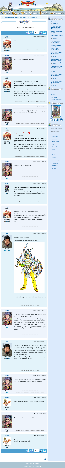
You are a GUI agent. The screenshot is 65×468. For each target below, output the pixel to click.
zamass (7, 55)
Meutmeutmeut (55, 146)
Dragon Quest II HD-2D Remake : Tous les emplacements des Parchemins (57, 68)
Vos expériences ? (55, 22)
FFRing (27, 464)
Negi (7, 36)
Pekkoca (55, 38)
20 (35, 32)
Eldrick (54, 56)
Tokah (7, 233)
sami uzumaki (55, 152)
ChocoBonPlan (38, 466)
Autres (12, 17)
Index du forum (6, 17)
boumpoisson (55, 163)
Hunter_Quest (55, 141)
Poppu (54, 32)
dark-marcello (55, 134)
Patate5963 (55, 23)
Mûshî (53, 149)
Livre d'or (53, 94)
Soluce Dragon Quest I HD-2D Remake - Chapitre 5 (56, 76)
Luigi (53, 144)
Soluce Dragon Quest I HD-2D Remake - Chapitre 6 (56, 54)
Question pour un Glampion (29, 17)
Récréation (18, 17)
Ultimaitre (54, 157)
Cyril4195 (54, 168)
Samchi (54, 63)
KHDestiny (33, 464)
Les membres (54, 97)
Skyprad (7, 397)
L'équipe (53, 92)
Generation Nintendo (28, 466)
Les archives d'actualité (56, 99)
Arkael (6, 183)
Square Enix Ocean (41, 464)
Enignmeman (56, 42)
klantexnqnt (54, 165)
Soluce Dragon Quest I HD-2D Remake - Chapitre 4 (56, 83)
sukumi (53, 154)
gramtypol (54, 139)
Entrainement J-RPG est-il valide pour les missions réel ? (56, 47)
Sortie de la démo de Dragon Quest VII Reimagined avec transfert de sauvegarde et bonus (56, 28)
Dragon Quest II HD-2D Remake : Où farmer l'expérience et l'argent (57, 61)
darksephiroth (55, 136)
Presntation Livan (55, 41)
